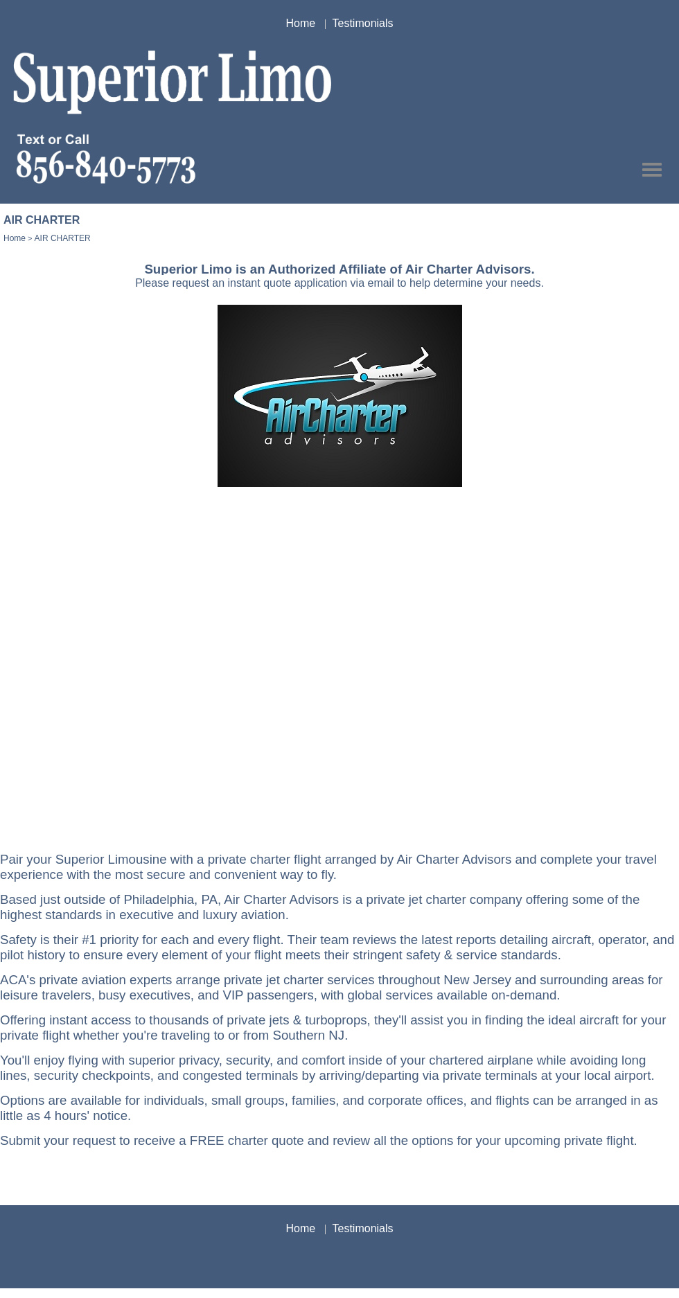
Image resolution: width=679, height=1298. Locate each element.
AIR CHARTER (63, 238)
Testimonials (363, 23)
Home (300, 23)
